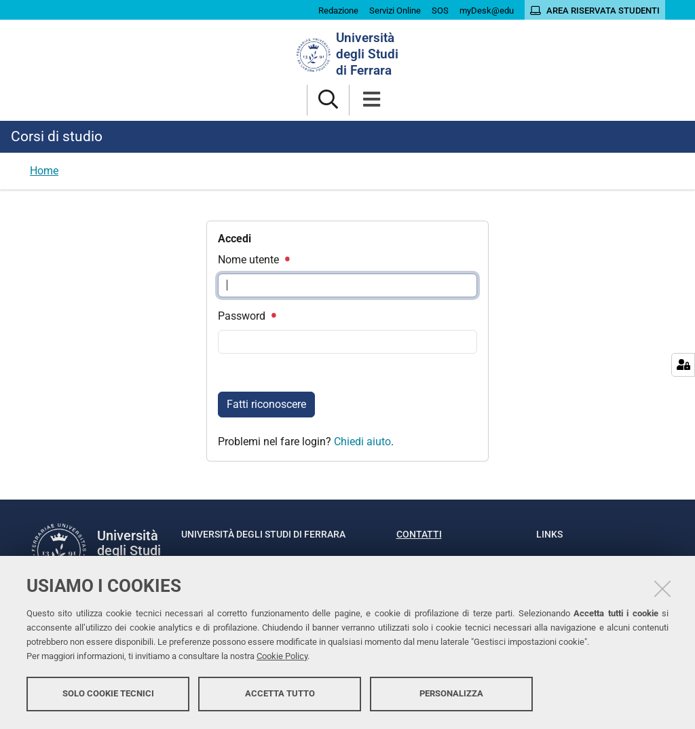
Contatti (419, 534)
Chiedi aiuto (362, 441)
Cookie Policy (282, 656)
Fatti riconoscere (266, 404)
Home (44, 170)
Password (246, 316)
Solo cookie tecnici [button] (108, 693)
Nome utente (253, 259)
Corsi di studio (56, 136)
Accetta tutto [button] (280, 693)
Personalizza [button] (451, 693)
